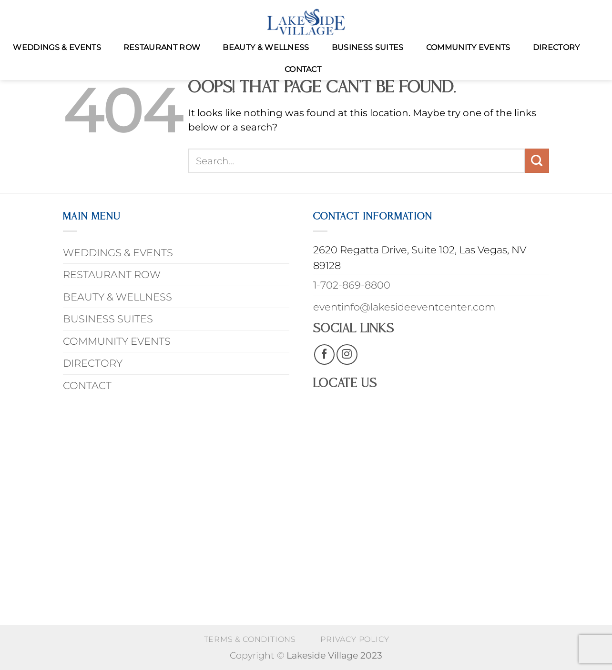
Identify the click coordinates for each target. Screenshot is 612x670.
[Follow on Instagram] (347, 354)
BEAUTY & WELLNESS (266, 47)
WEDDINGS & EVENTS (57, 47)
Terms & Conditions (250, 639)
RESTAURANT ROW (161, 47)
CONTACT (303, 69)
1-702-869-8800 (351, 285)
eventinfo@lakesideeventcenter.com (404, 307)
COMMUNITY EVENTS (468, 47)
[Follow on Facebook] (324, 354)
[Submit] (537, 161)
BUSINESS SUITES (368, 47)
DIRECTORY (556, 47)
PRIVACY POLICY (354, 639)
